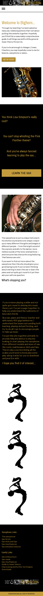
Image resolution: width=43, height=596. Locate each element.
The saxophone (8, 537)
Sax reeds (6, 559)
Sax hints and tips (9, 542)
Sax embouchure (9, 557)
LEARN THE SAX (21, 173)
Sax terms (6, 539)
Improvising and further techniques (17, 567)
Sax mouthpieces (9, 544)
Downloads (6, 569)
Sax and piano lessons (11, 547)
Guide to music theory (11, 564)
